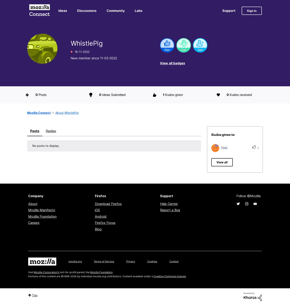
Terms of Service (104, 261)
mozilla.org (75, 261)
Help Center (169, 204)
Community (116, 11)
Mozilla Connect (39, 10)
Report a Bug (170, 210)
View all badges (172, 63)
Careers (33, 223)
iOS (97, 210)
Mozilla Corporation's (46, 272)
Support (228, 11)
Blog (98, 229)
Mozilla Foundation (42, 216)
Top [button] (34, 295)
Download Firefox (108, 204)
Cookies (152, 261)
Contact (174, 261)
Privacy (130, 261)
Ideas (62, 11)
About (32, 204)
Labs (138, 11)
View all (222, 162)
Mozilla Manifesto (41, 210)
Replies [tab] (51, 131)
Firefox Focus (105, 223)
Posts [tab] (34, 131)
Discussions (86, 11)
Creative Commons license (169, 276)
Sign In (252, 10)
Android (101, 216)
